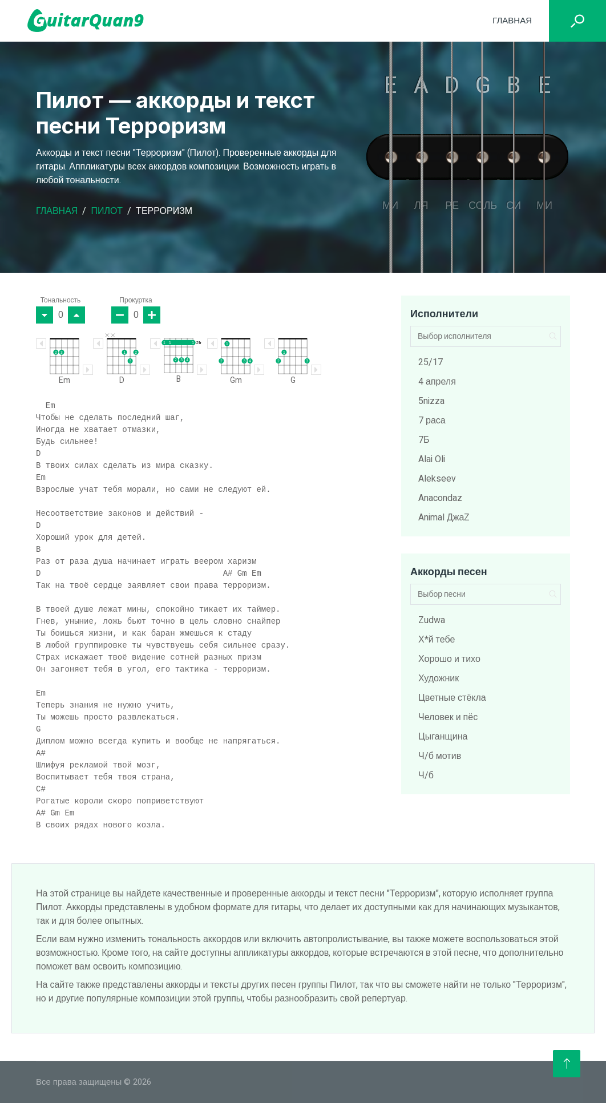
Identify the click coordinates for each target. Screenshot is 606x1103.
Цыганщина (442, 737)
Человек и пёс (448, 717)
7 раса (432, 420)
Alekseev (437, 479)
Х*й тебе (436, 640)
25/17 (430, 362)
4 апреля (437, 382)
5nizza (431, 401)
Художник (438, 678)
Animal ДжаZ (444, 517)
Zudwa (431, 620)
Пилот (107, 211)
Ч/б (426, 775)
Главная (512, 20)
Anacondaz (440, 498)
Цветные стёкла (452, 698)
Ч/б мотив (439, 756)
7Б (424, 440)
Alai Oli (431, 459)
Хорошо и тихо (449, 659)
